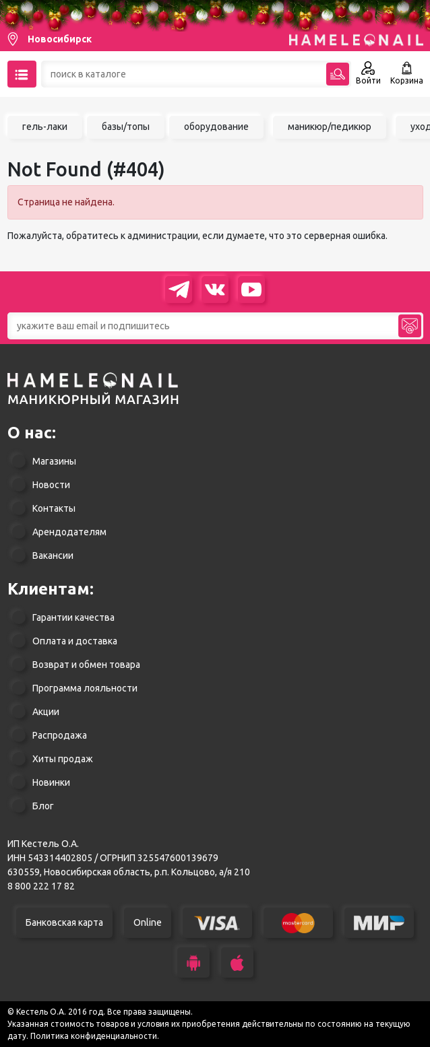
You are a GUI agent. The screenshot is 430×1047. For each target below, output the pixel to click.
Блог (43, 806)
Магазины (54, 461)
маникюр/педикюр (329, 126)
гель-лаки (44, 126)
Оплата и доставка (74, 641)
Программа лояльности (84, 688)
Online (147, 922)
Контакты (53, 508)
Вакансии (52, 555)
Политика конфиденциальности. (94, 1036)
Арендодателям (69, 532)
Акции (45, 711)
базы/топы (126, 126)
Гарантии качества (73, 617)
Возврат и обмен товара (86, 664)
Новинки (51, 782)
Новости (51, 484)
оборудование (216, 126)
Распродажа (59, 735)
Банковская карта (64, 922)
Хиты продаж (62, 758)
